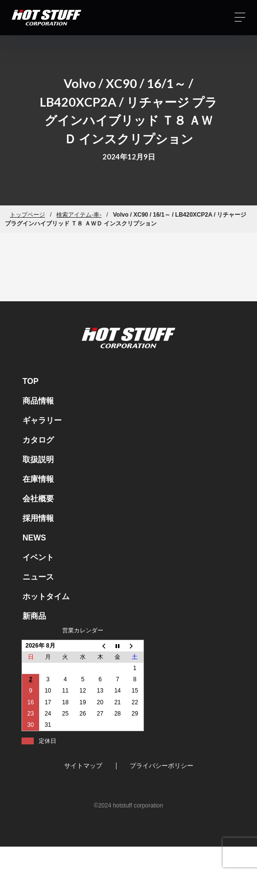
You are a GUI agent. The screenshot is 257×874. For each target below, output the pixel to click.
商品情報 (38, 401)
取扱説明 (38, 459)
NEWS (34, 538)
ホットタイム (46, 596)
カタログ (38, 440)
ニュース (38, 577)
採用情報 (38, 518)
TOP (31, 381)
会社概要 (38, 498)
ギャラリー (42, 420)
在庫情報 (38, 479)
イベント (38, 557)
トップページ (27, 214)
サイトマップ (83, 765)
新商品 (34, 616)
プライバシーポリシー (161, 765)
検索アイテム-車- (78, 214)
